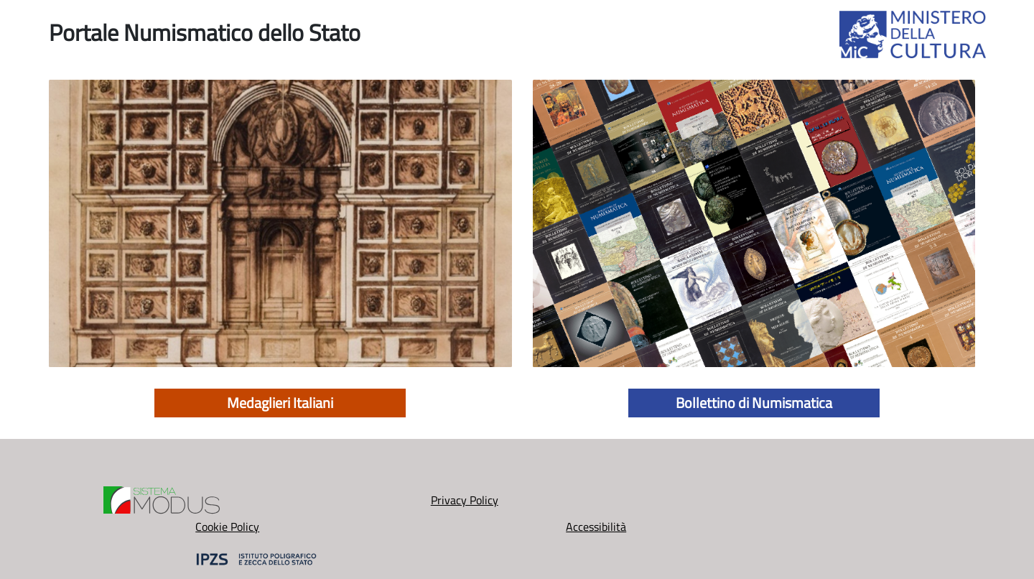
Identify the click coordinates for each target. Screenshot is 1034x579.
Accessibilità (675, 509)
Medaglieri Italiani (280, 403)
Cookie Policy (517, 509)
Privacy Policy (359, 509)
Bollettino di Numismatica (754, 403)
